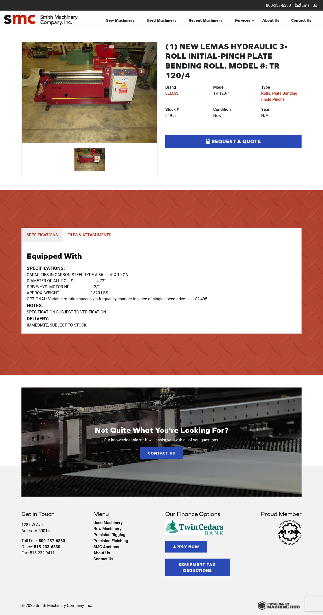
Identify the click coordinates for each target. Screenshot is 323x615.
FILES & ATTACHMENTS (89, 235)
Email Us (306, 5)
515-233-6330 (47, 546)
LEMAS (171, 93)
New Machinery (119, 20)
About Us (270, 20)
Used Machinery (161, 20)
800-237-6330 (275, 5)
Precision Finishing (110, 540)
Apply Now (186, 546)
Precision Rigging (109, 534)
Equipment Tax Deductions (197, 567)
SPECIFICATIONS (42, 235)
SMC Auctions (106, 546)
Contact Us (301, 20)
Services (244, 20)
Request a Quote (233, 141)
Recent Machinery (205, 20)
